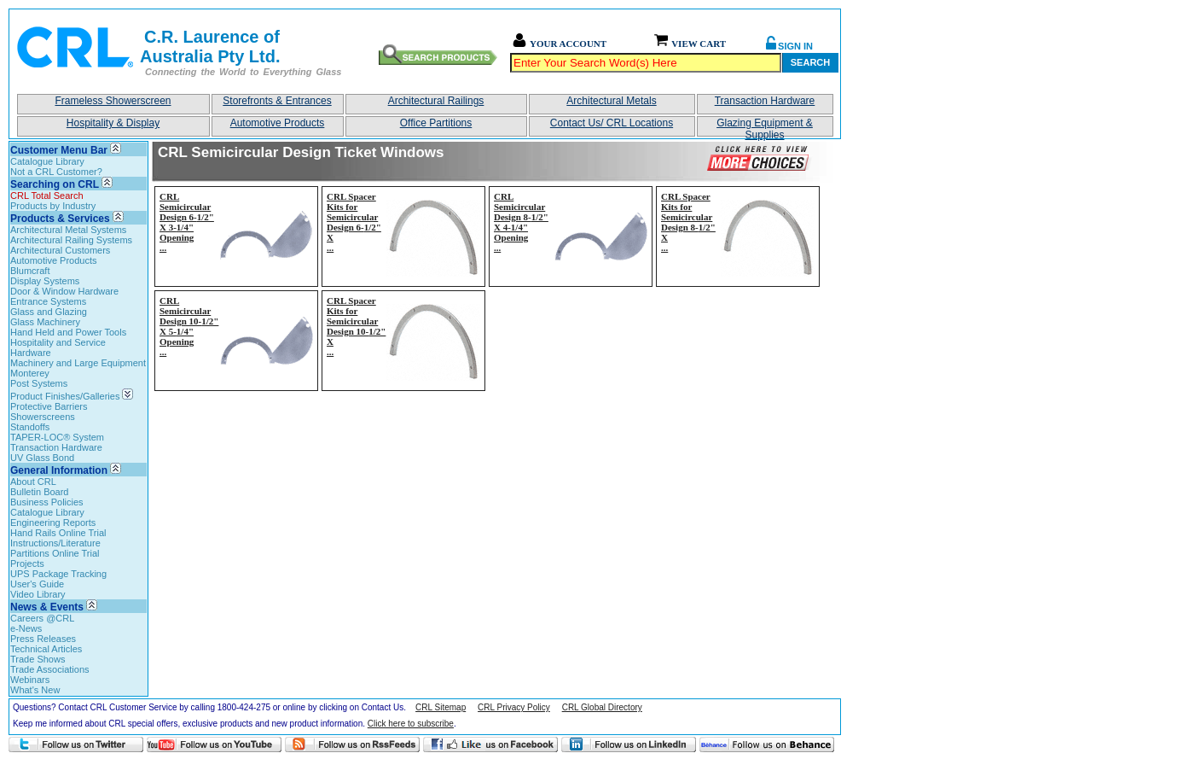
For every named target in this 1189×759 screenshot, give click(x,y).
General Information (58, 470)
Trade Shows (37, 659)
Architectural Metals (611, 101)
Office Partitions (436, 123)
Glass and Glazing (48, 312)
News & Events (47, 607)
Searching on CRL (54, 184)
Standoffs (29, 427)
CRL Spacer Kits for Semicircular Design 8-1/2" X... (688, 222)
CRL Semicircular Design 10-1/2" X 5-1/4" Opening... (189, 326)
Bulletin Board (39, 492)
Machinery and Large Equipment (78, 363)
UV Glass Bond (42, 457)
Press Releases (43, 638)
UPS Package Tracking (58, 574)
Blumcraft (29, 271)
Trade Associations (50, 669)
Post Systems (38, 383)
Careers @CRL (42, 618)
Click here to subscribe (411, 723)
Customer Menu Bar (58, 150)
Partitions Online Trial (55, 553)
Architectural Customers (60, 250)
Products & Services (60, 219)
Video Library (38, 594)
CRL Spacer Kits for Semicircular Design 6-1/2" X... (354, 222)
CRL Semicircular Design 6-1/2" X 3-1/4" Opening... (187, 222)
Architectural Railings (436, 101)
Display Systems (44, 281)
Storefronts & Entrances (277, 101)
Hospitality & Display (113, 123)
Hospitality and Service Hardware (58, 347)
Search (810, 62)
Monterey (29, 373)
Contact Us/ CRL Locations (611, 123)
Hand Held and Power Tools (68, 332)
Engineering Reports (53, 522)
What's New (35, 690)
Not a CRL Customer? (56, 171)
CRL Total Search (47, 195)
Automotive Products (277, 123)
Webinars (29, 679)
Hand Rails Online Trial (58, 533)
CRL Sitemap (440, 707)
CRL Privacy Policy (514, 707)
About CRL (33, 481)
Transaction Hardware (765, 101)
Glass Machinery (45, 322)
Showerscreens (42, 417)
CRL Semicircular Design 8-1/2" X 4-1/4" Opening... (521, 222)
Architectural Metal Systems (68, 230)
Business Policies (47, 502)
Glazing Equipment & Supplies (764, 127)
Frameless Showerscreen (113, 101)
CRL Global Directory (602, 707)
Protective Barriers (48, 406)
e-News (26, 628)
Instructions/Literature (55, 543)
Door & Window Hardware (64, 291)
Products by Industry (53, 206)
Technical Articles (46, 649)
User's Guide (37, 584)
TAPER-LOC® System (57, 437)
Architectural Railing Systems (71, 240)
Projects (27, 563)
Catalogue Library (47, 161)
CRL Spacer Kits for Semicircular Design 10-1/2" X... (356, 326)
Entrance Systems (48, 301)
